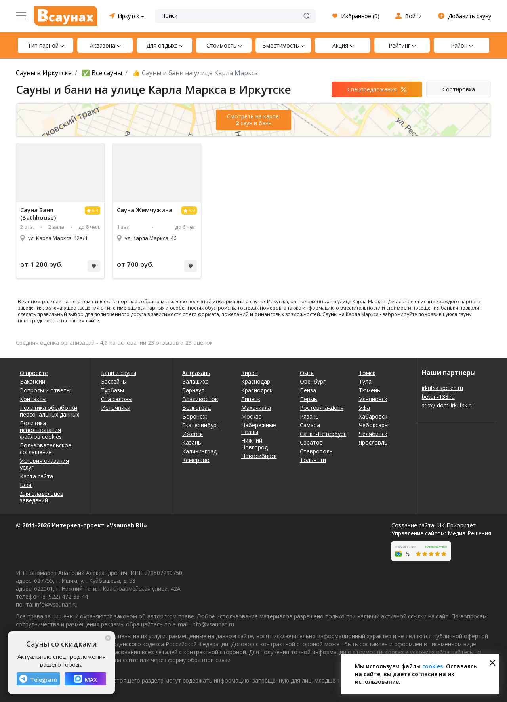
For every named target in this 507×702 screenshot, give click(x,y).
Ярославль (373, 442)
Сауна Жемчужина (144, 210)
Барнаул (193, 390)
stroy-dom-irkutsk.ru (448, 405)
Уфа (364, 407)
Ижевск (192, 433)
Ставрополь (316, 451)
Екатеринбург (200, 425)
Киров (249, 372)
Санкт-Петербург (323, 433)
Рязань (309, 416)
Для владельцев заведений (41, 497)
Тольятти (313, 460)
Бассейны (114, 381)
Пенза (308, 390)
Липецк (250, 399)
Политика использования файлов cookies (41, 430)
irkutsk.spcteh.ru (442, 387)
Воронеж (194, 416)
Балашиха (195, 381)
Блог (26, 484)
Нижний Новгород (254, 444)
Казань (191, 442)
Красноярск (257, 390)
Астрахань (196, 372)
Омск (307, 372)
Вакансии (32, 381)
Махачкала (256, 407)
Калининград (199, 451)
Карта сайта (36, 476)
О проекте (34, 372)
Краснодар (255, 381)
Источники (115, 407)
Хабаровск (373, 416)
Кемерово (196, 460)
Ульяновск (373, 399)
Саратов (311, 442)
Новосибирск (259, 456)
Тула (365, 381)
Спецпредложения (372, 89)
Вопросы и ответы (45, 390)
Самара (310, 425)
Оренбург (313, 381)
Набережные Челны (258, 428)
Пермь (308, 399)
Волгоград (196, 407)
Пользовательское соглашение (45, 448)
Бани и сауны (118, 372)
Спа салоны (116, 399)
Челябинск (373, 433)
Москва (251, 416)
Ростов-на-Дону (321, 407)
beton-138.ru (438, 396)
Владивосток (200, 399)
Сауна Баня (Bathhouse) (38, 213)
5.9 (191, 210)
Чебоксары (374, 425)
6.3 (94, 210)
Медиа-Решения (469, 533)
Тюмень (369, 390)
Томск (367, 372)
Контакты (33, 399)
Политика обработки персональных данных (49, 411)
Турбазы (112, 390)
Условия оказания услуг (44, 464)
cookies (432, 666)
